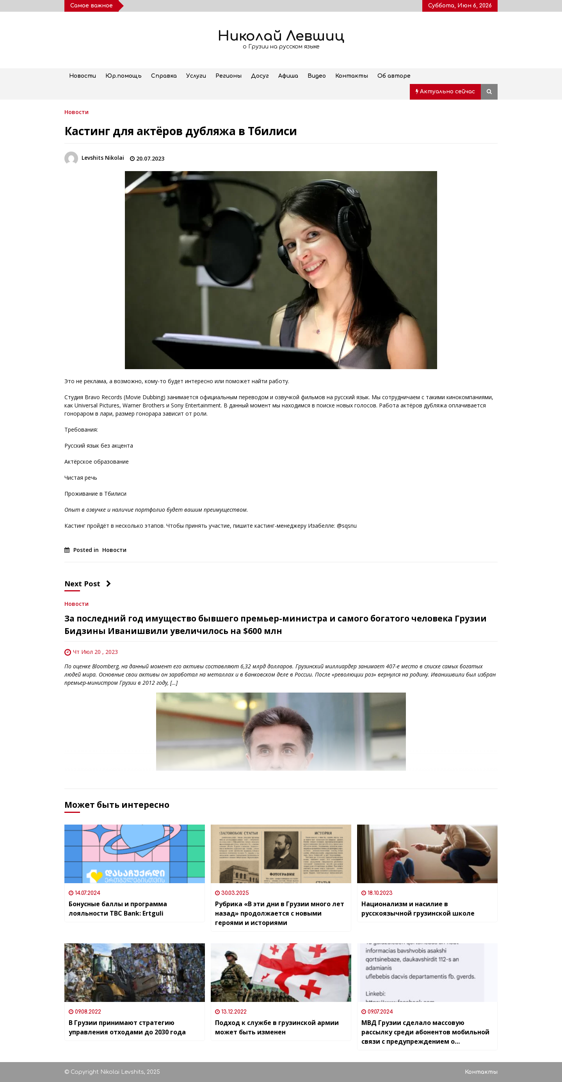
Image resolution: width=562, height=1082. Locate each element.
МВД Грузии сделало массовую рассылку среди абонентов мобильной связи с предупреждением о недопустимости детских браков (425, 1032)
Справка (164, 76)
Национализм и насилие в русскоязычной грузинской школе (418, 909)
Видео (317, 76)
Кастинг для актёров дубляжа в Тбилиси (180, 130)
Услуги (196, 76)
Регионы (228, 76)
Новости (82, 76)
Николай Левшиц (281, 36)
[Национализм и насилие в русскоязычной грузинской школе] (427, 854)
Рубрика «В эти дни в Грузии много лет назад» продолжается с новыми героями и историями (279, 913)
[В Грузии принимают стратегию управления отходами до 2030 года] (134, 972)
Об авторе (394, 76)
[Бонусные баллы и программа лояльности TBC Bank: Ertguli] (134, 854)
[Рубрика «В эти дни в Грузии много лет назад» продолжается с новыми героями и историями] (281, 854)
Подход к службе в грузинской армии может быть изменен (277, 1027)
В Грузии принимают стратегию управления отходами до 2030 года (127, 1027)
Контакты (351, 76)
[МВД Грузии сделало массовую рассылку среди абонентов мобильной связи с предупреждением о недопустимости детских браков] (427, 972)
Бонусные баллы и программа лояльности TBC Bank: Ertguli (118, 909)
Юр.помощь (123, 76)
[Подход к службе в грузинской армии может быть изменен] (281, 972)
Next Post (87, 583)
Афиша (288, 76)
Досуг (260, 76)
